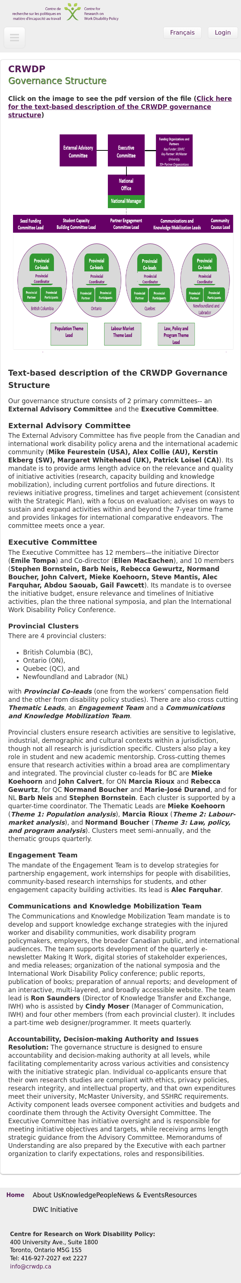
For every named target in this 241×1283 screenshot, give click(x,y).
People (106, 1195)
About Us (47, 1195)
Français (182, 32)
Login (223, 32)
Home (15, 1195)
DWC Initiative (55, 1209)
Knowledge (78, 1195)
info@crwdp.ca (30, 1266)
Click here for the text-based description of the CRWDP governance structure (120, 107)
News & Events (141, 1195)
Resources (181, 1195)
